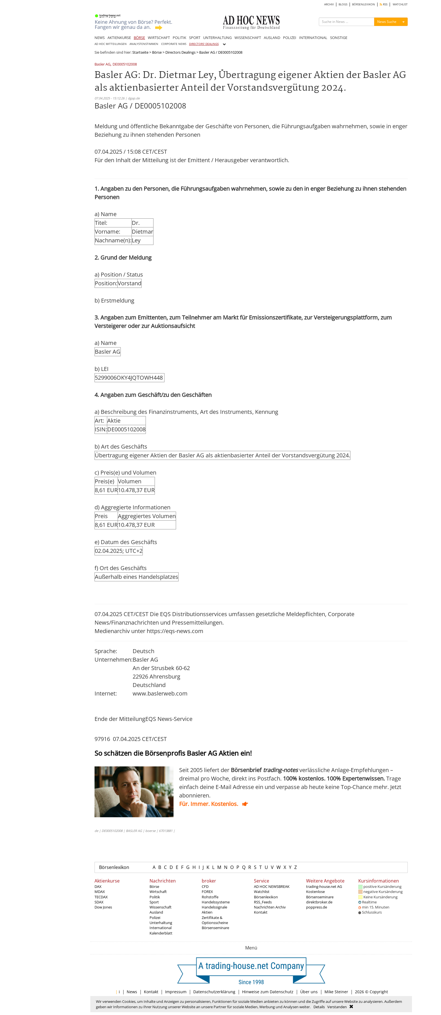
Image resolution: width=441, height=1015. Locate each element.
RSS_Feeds (263, 902)
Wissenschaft (161, 907)
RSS (383, 4)
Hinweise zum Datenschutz (267, 991)
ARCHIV (329, 4)
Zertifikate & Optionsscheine (215, 920)
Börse (157, 52)
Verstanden (337, 1006)
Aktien (207, 912)
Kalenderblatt (161, 933)
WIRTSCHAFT (159, 37)
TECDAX (101, 896)
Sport (154, 902)
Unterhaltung (161, 922)
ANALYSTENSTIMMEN (144, 44)
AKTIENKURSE (119, 37)
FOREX (207, 891)
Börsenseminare (215, 927)
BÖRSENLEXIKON (363, 4)
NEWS (100, 37)
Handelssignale (214, 907)
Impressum (176, 991)
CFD (205, 886)
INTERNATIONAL (313, 37)
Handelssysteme (216, 902)
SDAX (99, 902)
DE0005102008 (125, 64)
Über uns (309, 991)
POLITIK (179, 37)
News (132, 991)
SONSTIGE (338, 37)
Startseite (140, 52)
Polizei (155, 917)
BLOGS (343, 4)
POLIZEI (289, 37)
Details (319, 1006)
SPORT (194, 37)
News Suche (386, 21)
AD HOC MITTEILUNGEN (111, 44)
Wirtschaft (158, 891)
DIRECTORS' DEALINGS (204, 44)
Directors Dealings (180, 52)
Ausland (156, 912)
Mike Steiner (336, 991)
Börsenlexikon (114, 867)
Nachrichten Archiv (270, 907)
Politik (155, 896)
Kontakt (260, 912)
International (161, 927)
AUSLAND (272, 37)
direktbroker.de (319, 902)
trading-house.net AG (324, 886)
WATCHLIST (400, 4)
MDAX (100, 891)
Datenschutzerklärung (214, 991)
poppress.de (316, 907)
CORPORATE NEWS (173, 44)
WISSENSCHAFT (247, 37)
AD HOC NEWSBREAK (271, 886)
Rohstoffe (210, 896)
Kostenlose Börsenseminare (320, 894)
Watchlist (261, 891)
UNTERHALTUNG (217, 37)
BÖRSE (139, 37)
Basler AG (102, 64)
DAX (98, 886)
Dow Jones (103, 907)
